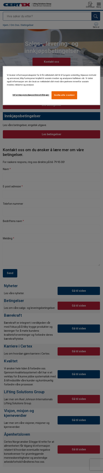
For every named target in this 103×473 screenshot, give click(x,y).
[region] (52, 85)
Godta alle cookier (64, 95)
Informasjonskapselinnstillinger (31, 94)
